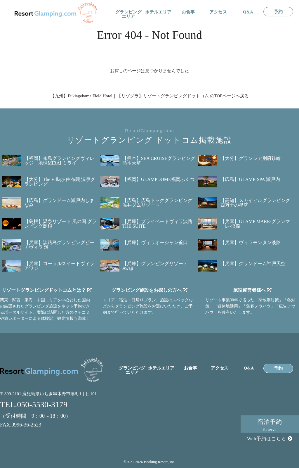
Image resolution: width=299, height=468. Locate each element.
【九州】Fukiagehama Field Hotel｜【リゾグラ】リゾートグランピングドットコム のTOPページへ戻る (149, 96)
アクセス (218, 12)
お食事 (188, 12)
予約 (278, 12)
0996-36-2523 (26, 425)
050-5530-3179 (42, 404)
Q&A (248, 12)
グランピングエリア (128, 14)
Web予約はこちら (270, 438)
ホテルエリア (158, 12)
